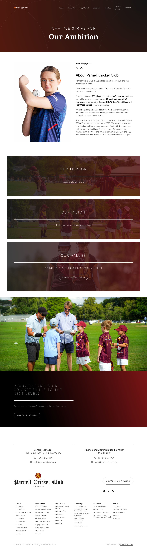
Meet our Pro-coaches (27, 415)
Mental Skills (78, 523)
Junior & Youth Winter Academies (81, 514)
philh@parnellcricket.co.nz (45, 462)
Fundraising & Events (120, 509)
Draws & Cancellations (43, 522)
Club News (116, 506)
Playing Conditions (41, 525)
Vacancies (116, 518)
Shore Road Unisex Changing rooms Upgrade (102, 516)
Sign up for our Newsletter (118, 480)
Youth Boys (58, 520)
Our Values (19, 506)
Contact (128, 7)
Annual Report (21, 531)
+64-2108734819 (44, 458)
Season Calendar (41, 515)
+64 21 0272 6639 (106, 458)
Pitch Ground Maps (42, 528)
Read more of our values (73, 277)
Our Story (19, 525)
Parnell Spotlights (119, 512)
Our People (20, 518)
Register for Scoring (42, 512)
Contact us (19, 534)
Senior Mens (59, 514)
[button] (61, 7)
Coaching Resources (81, 526)
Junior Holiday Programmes (79, 519)
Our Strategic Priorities (23, 512)
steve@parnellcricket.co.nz (106, 462)
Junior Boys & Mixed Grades (62, 507)
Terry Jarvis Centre (99, 506)
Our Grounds (98, 509)
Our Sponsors (20, 522)
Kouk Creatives (126, 544)
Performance (20, 515)
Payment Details (21, 528)
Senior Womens (60, 517)
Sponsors (116, 515)
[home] (24, 7)
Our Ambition (20, 509)
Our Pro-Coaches (80, 506)
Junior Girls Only (60, 511)
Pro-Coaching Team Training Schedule (81, 510)
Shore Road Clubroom (101, 512)
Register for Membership (43, 509)
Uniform (38, 534)
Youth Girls (58, 523)
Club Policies (39, 531)
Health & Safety (40, 518)
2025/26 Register (41, 506)
